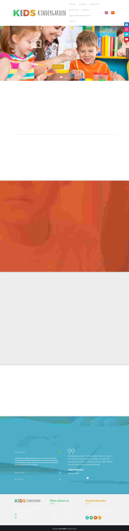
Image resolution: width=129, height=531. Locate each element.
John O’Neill (53, 515)
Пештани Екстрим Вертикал (80, 16)
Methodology (53, 510)
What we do (67, 508)
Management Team (55, 513)
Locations (67, 510)
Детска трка (73, 10)
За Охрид (82, 4)
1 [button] (61, 77)
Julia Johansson (68, 515)
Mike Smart (53, 518)
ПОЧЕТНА (72, 4)
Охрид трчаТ (94, 4)
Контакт (72, 21)
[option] (91, 465)
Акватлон (85, 10)
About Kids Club (54, 508)
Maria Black (67, 518)
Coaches (66, 513)
